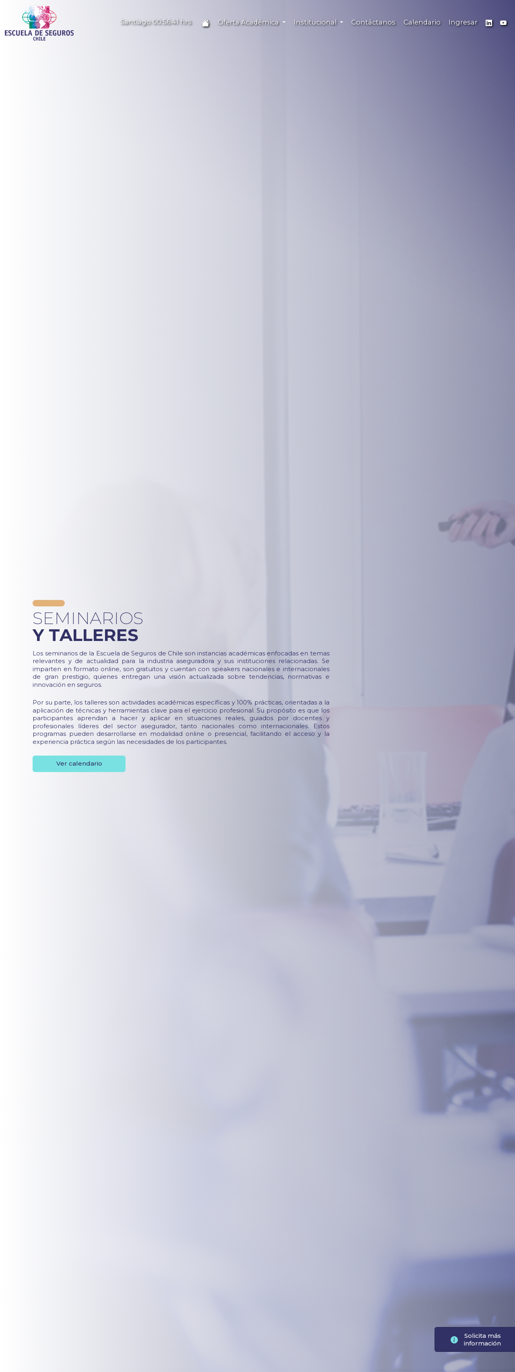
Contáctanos (373, 22)
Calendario (422, 22)
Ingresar (463, 22)
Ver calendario (79, 763)
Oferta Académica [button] (249, 22)
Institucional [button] (316, 22)
